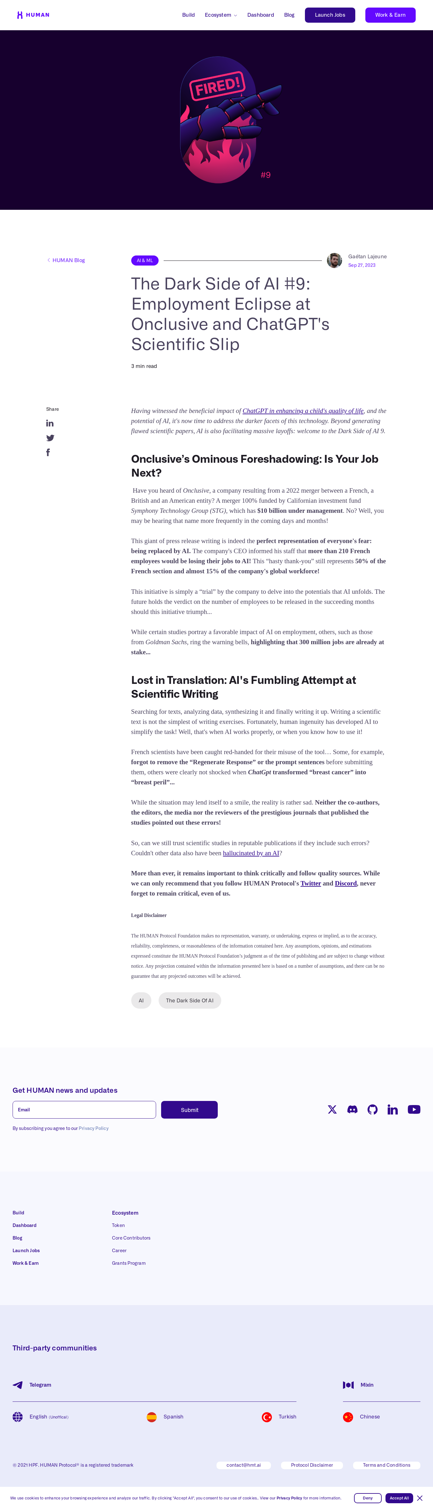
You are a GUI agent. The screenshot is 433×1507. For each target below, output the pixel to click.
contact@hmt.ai (244, 1465)
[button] (420, 1498)
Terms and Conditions (386, 1465)
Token (118, 1225)
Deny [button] (368, 1498)
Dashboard (260, 15)
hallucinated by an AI (251, 853)
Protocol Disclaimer (312, 1465)
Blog (289, 15)
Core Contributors (131, 1238)
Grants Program (129, 1263)
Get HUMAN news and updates (65, 1090)
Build (188, 15)
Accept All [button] (399, 1498)
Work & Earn (390, 15)
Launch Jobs (330, 15)
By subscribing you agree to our (61, 1128)
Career (119, 1251)
